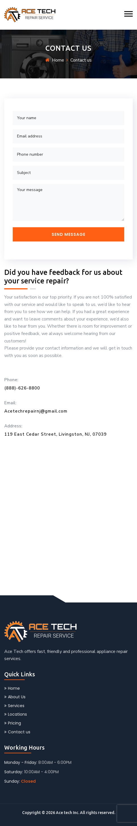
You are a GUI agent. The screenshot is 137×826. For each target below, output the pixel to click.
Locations (15, 714)
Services (14, 706)
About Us (15, 697)
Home (58, 60)
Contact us (17, 732)
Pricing (12, 723)
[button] (128, 14)
